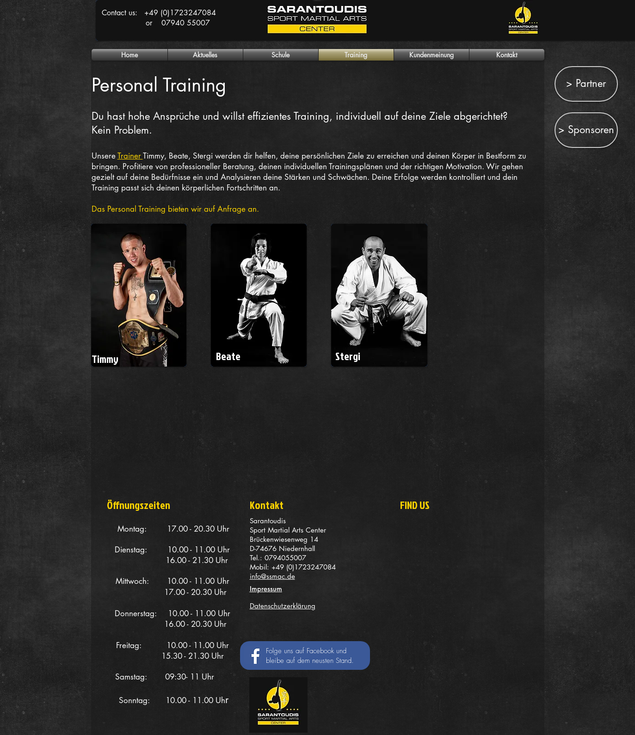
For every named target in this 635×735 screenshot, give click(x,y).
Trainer (130, 156)
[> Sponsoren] (586, 130)
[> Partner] (586, 84)
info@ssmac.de (272, 576)
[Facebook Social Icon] (253, 655)
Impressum (266, 588)
